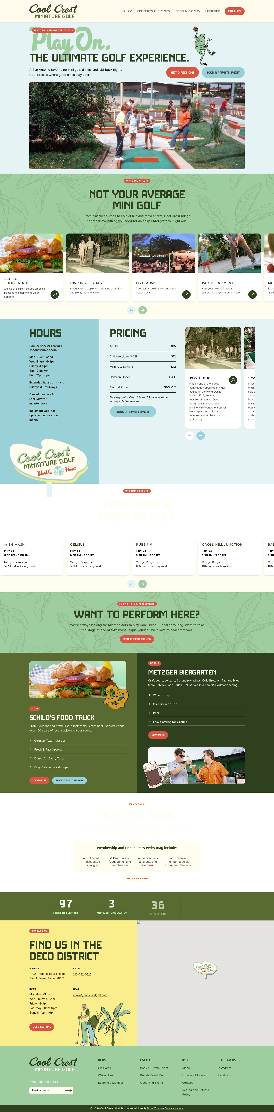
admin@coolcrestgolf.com (90, 995)
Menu (186, 1068)
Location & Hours (194, 1075)
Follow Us (227, 1060)
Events (146, 1060)
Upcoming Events (152, 1082)
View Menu (39, 780)
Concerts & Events (153, 11)
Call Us (234, 11)
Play (127, 11)
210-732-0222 (82, 974)
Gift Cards (104, 1068)
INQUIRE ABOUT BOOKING (137, 638)
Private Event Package (69, 780)
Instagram (224, 1068)
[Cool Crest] (53, 11)
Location (213, 11)
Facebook (224, 1075)
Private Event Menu (153, 1075)
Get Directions (182, 72)
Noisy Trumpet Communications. (165, 1108)
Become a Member (137, 878)
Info (185, 1060)
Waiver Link (105, 1075)
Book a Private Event (223, 72)
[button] (131, 310)
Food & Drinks (187, 11)
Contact (187, 1082)
